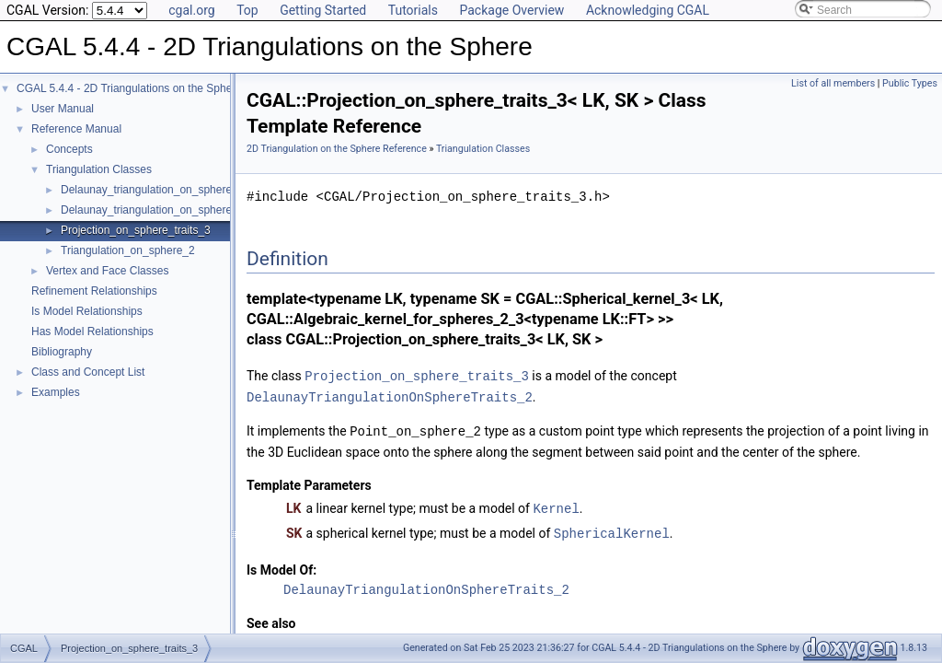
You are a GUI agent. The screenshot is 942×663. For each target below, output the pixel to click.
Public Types (909, 83)
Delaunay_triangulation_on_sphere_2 (153, 189)
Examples (55, 392)
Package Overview (511, 10)
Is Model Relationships (87, 311)
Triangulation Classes (99, 169)
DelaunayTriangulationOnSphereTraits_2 (390, 395)
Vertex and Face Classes (107, 270)
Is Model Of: (281, 565)
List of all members (833, 83)
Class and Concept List (87, 372)
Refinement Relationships (94, 291)
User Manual (62, 108)
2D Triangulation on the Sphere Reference (337, 149)
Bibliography (61, 351)
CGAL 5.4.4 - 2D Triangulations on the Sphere (129, 88)
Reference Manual (76, 128)
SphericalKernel (612, 529)
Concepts (69, 149)
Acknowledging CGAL (647, 10)
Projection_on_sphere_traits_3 (136, 230)
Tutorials (413, 10)
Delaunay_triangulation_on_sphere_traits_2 (167, 210)
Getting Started (323, 10)
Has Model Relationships (92, 331)
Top (247, 10)
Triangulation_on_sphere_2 (128, 250)
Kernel (556, 505)
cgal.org (191, 10)
